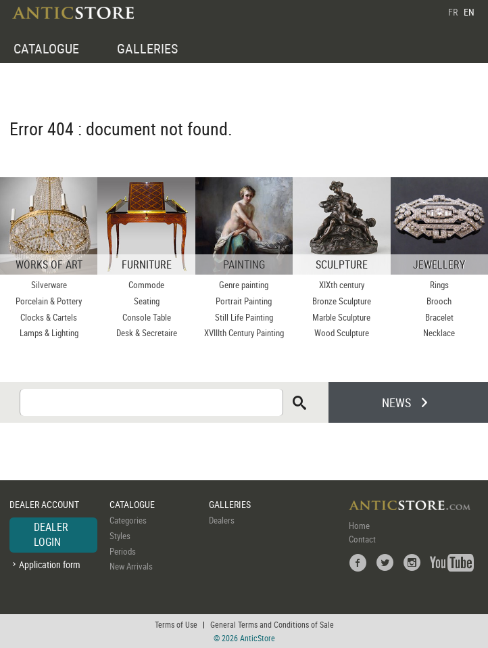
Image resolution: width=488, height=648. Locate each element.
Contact (362, 539)
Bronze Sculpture (341, 301)
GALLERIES (147, 48)
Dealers (222, 520)
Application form (49, 564)
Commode (146, 285)
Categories (128, 520)
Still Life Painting (244, 317)
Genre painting (243, 285)
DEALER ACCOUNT (44, 504)
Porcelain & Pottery (49, 301)
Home (359, 525)
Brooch (439, 301)
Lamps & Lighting (49, 333)
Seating (147, 301)
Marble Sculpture (341, 317)
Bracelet (439, 317)
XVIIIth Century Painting (244, 333)
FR (453, 11)
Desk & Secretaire (146, 333)
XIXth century (341, 285)
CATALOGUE (46, 48)
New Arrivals (131, 566)
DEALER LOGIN (51, 534)
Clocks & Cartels (48, 317)
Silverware (49, 285)
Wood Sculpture (341, 333)
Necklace (439, 333)
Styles (119, 536)
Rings (439, 285)
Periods (122, 551)
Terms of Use (176, 624)
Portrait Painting (244, 301)
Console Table (146, 317)
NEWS (396, 402)
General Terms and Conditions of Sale (272, 624)
